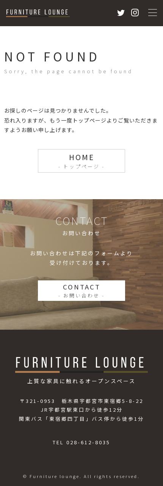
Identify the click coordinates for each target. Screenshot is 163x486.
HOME (82, 161)
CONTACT (81, 290)
